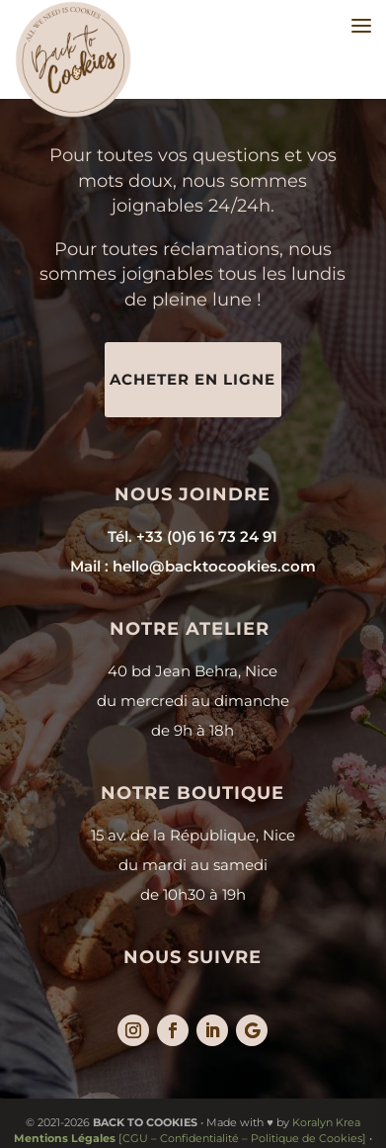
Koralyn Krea (326, 1122)
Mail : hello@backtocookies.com (193, 566)
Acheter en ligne (192, 379)
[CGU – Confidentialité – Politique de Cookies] (190, 1138)
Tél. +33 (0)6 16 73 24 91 (192, 536)
